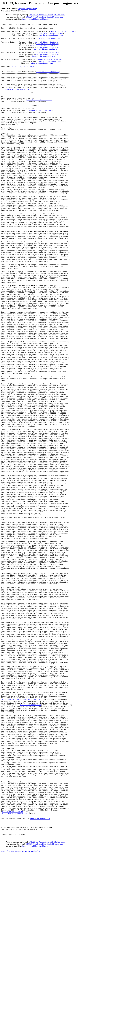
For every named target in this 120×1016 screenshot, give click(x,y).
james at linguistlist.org (43, 63)
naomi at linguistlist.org (46, 60)
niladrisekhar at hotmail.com (39, 115)
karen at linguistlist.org (45, 54)
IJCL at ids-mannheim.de (30, 841)
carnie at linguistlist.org (51, 37)
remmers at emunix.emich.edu (49, 67)
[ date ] (24, 19)
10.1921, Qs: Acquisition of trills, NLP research (47, 15)
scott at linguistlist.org (42, 50)
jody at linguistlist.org (47, 52)
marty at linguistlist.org (46, 46)
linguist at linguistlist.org (27, 9)
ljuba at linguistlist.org (47, 48)
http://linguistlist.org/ (23, 75)
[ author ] (46, 19)
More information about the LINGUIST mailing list (20, 1014)
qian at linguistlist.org (42, 71)
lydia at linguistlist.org (47, 58)
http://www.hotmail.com (40, 978)
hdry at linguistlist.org (52, 35)
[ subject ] (39, 19)
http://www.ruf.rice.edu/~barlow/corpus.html (21, 835)
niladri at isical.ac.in (12, 969)
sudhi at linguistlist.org (49, 69)
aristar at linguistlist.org (62, 33)
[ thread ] (31, 19)
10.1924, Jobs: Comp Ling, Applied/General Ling (44, 17)
